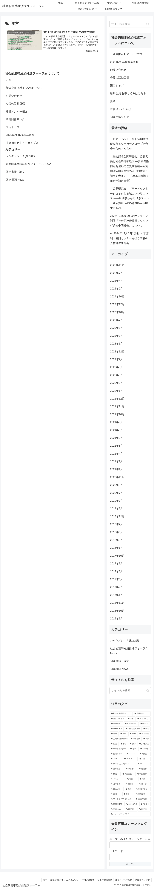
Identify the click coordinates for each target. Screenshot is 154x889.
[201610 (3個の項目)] (130, 759)
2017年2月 (116, 587)
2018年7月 (116, 524)
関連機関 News (15, 179)
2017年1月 (116, 595)
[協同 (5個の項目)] (114, 733)
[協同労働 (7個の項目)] (116, 723)
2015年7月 (116, 618)
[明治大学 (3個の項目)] (143, 774)
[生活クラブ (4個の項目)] (117, 754)
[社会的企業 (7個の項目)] (131, 723)
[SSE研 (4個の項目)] (145, 749)
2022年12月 (117, 351)
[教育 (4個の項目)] (133, 744)
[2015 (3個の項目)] (116, 759)
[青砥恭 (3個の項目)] (144, 769)
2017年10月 (117, 555)
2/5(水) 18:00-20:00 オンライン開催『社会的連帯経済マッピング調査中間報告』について (129, 220)
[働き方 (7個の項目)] (144, 723)
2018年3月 (116, 539)
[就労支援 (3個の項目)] (142, 794)
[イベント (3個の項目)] (117, 779)
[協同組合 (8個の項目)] (141, 713)
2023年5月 (116, 327)
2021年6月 (116, 437)
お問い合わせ (14, 95)
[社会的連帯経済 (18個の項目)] (121, 713)
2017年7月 (116, 563)
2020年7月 (116, 492)
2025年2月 (116, 288)
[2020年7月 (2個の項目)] (132, 804)
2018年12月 (117, 516)
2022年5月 (116, 367)
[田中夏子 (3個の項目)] (117, 784)
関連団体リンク (15, 119)
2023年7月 (116, 320)
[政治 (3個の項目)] (129, 789)
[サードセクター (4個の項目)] (119, 749)
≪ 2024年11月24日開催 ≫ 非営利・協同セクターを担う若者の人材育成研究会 (129, 238)
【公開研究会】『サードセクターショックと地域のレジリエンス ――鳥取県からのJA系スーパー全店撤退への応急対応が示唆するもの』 (129, 198)
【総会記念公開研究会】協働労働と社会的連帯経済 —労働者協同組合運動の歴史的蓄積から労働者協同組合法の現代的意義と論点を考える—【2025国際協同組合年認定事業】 (129, 168)
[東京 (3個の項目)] (128, 794)
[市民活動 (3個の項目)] (116, 789)
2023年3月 (116, 335)
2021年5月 (116, 445)
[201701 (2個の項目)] (131, 809)
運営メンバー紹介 (17, 111)
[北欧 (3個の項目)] (144, 759)
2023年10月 (117, 312)
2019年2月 (116, 508)
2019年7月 (116, 500)
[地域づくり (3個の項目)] (142, 789)
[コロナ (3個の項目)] (131, 784)
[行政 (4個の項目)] (134, 749)
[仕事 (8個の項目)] (131, 718)
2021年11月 (117, 406)
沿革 (8, 80)
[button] (147, 24)
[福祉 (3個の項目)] (132, 779)
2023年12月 (117, 304)
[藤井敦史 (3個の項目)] (117, 769)
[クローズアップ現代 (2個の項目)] (130, 814)
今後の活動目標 (15, 103)
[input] (130, 24)
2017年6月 (116, 571)
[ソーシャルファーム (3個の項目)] (123, 764)
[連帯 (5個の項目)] (123, 733)
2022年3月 (116, 375)
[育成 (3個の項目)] (115, 774)
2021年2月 (116, 461)
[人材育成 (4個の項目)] (144, 744)
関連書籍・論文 (15, 171)
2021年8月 (116, 430)
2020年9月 (116, 484)
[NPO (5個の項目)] (132, 733)
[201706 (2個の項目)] (144, 809)
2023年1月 (116, 343)
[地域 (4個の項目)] (123, 744)
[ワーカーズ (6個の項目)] (116, 728)
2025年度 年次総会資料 (20, 135)
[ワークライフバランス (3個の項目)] (122, 799)
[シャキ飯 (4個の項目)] (136, 739)
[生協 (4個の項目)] (114, 744)
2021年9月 (116, 422)
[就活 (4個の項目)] (146, 739)
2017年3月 (116, 579)
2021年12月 (117, 398)
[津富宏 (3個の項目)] (131, 769)
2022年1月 (116, 390)
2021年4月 (116, 453)
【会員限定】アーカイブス (22, 142)
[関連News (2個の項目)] (117, 809)
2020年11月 (117, 477)
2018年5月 (116, 532)
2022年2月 (116, 382)
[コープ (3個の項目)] (144, 784)
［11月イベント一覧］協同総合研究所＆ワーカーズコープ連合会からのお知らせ (129, 143)
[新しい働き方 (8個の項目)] (118, 718)
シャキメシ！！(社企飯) (20, 156)
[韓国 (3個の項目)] (144, 779)
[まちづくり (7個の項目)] (143, 718)
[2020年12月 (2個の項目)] (142, 799)
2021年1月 (116, 469)
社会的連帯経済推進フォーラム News (28, 164)
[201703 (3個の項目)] (132, 754)
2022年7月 (116, 359)
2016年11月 (117, 602)
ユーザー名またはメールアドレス (129, 838)
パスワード (116, 851)
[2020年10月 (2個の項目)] (117, 804)
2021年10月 (117, 414)
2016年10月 (117, 610)
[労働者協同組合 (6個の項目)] (133, 728)
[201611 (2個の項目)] (145, 804)
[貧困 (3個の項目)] (116, 794)
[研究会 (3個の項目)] (144, 754)
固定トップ (12, 127)
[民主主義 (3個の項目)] (128, 774)
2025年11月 (117, 265)
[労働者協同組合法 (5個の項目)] (119, 739)
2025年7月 (116, 272)
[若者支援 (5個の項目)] (144, 733)
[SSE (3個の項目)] (143, 764)
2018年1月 (116, 547)
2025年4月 (116, 280)
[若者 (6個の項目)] (146, 728)
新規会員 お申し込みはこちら (24, 87)
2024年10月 (117, 296)
